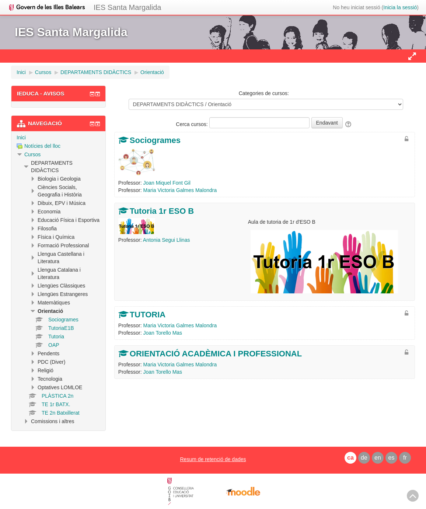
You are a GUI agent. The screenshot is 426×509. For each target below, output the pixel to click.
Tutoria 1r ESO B (162, 211)
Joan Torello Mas (162, 333)
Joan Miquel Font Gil (167, 183)
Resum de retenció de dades (213, 459)
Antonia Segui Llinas (166, 240)
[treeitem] (58, 137)
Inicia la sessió (400, 7)
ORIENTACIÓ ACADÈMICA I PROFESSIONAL (216, 353)
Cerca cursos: (192, 124)
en (377, 457)
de (364, 457)
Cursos (32, 154)
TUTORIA (147, 314)
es (391, 457)
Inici (21, 137)
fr (405, 457)
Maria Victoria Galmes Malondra (180, 190)
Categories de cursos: (264, 93)
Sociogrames (155, 140)
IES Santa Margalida (127, 7)
